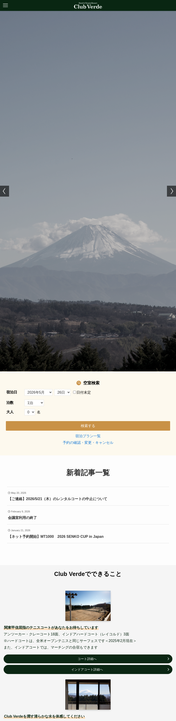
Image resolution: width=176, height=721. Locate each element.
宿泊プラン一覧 (88, 436)
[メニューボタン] (5, 5)
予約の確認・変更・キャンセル (88, 442)
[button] (4, 191)
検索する (88, 426)
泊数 (10, 403)
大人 (10, 412)
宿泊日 (11, 392)
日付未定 (82, 392)
